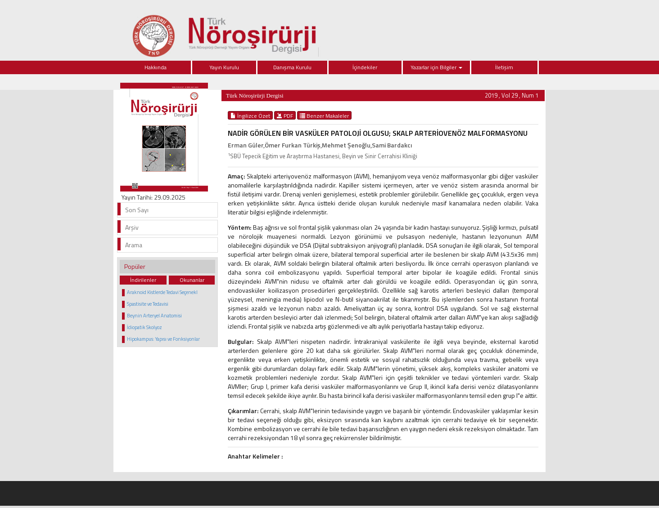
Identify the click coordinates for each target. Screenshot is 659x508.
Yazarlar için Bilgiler (436, 67)
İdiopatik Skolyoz (144, 327)
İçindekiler (364, 67)
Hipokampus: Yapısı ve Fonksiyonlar (163, 339)
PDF (285, 115)
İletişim (504, 67)
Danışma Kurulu (292, 67)
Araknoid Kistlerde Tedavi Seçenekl (162, 292)
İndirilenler (143, 280)
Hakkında (155, 67)
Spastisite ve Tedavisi (147, 303)
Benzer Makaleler (324, 115)
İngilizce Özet (250, 115)
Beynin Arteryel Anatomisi (154, 315)
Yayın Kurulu (224, 67)
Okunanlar (192, 280)
